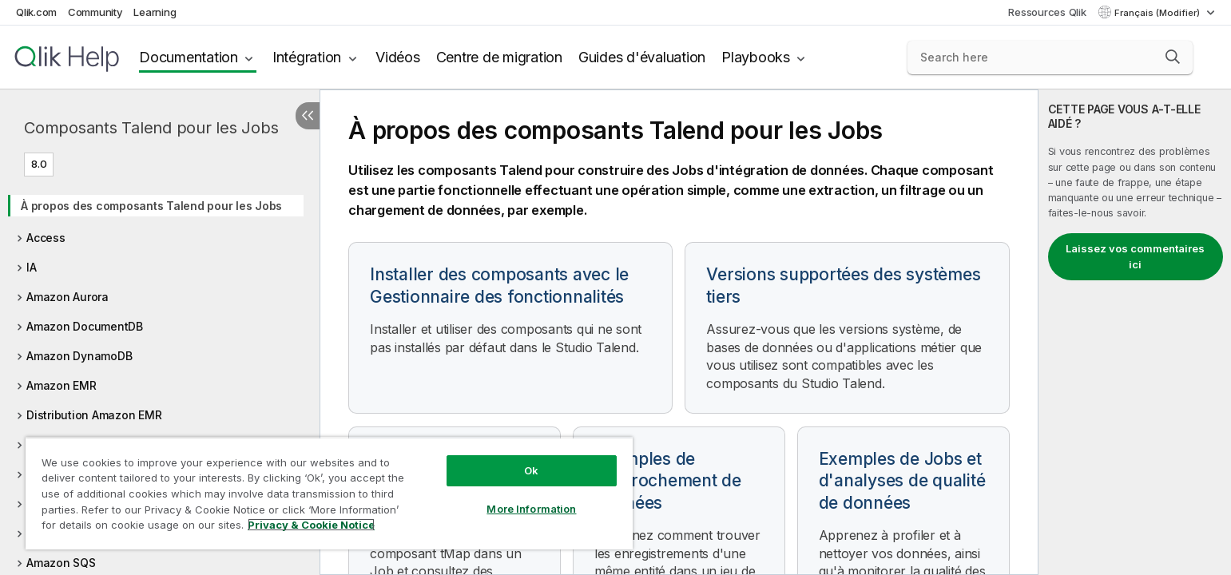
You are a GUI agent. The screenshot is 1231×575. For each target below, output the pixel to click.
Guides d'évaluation (641, 57)
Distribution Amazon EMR (93, 415)
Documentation (188, 57)
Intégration (306, 57)
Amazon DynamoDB (79, 356)
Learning (154, 12)
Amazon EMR (61, 385)
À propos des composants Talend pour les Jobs (151, 205)
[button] (1173, 57)
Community (95, 12)
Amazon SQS (61, 562)
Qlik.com (36, 12)
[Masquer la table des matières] (308, 115)
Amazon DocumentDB (84, 326)
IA (31, 267)
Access (46, 237)
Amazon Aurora (67, 296)
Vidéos (397, 57)
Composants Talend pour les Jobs (151, 127)
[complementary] (1134, 332)
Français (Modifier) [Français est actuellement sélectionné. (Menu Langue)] (1158, 12)
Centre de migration (499, 57)
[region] (329, 493)
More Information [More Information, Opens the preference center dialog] (531, 508)
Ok (531, 470)
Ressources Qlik (1047, 12)
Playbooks (755, 57)
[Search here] (1050, 57)
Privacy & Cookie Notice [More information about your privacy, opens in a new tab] (311, 524)
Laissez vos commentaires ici (1135, 256)
